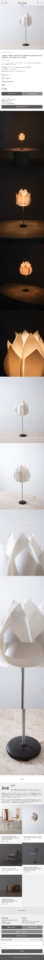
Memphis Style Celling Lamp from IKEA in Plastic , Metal (32, 837)
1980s (29, 839)
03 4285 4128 (32, 93)
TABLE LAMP (10, 52)
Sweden (4, 60)
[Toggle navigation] (41, 3)
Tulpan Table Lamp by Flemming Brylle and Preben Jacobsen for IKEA (33, 869)
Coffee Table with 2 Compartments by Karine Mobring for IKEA (9, 901)
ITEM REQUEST (22, 931)
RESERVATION (22, 106)
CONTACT (12, 927)
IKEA (3, 85)
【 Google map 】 (6, 922)
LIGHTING (4, 52)
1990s (7, 841)
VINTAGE (4, 89)
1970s (8, 60)
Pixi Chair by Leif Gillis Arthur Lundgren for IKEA (10, 869)
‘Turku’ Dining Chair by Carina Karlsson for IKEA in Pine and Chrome (10, 838)
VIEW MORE (21, 910)
